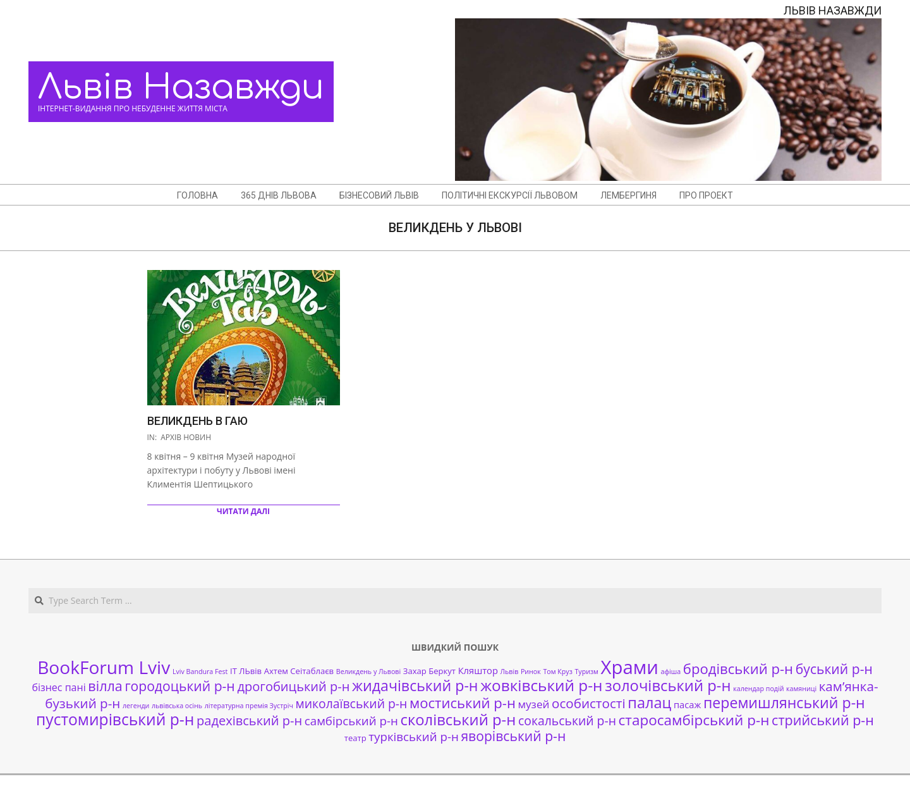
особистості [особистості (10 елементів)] (589, 703)
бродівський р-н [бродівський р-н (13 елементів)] (738, 668)
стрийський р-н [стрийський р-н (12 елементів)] (823, 720)
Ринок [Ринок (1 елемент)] (531, 671)
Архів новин (186, 437)
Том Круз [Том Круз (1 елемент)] (557, 671)
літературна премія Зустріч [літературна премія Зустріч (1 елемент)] (249, 705)
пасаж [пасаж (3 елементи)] (687, 704)
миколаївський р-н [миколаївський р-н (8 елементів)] (352, 703)
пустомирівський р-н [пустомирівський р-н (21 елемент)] (115, 719)
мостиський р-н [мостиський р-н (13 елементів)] (463, 702)
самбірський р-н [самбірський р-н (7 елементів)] (351, 720)
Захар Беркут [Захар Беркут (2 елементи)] (429, 671)
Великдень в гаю (197, 420)
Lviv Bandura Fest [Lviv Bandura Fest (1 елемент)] (200, 671)
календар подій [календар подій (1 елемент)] (758, 688)
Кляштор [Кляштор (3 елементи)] (478, 670)
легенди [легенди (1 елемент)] (136, 705)
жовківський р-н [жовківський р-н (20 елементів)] (541, 685)
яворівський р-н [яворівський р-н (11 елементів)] (513, 736)
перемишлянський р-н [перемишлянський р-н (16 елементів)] (784, 702)
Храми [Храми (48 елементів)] (629, 667)
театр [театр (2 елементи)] (355, 738)
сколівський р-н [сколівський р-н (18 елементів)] (458, 719)
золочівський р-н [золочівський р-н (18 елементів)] (668, 685)
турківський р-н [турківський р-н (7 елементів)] (413, 736)
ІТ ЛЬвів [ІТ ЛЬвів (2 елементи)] (246, 671)
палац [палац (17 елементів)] (649, 702)
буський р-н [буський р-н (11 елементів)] (834, 669)
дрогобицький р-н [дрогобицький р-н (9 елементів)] (293, 686)
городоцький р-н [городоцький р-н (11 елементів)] (179, 686)
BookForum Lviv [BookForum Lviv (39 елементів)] (103, 667)
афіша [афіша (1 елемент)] (671, 671)
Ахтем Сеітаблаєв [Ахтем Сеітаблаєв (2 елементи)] (299, 671)
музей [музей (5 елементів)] (534, 704)
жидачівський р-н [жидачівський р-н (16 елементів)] (415, 685)
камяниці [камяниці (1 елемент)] (801, 688)
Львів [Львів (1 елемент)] (509, 671)
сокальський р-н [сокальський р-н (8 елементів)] (567, 720)
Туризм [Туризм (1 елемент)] (586, 671)
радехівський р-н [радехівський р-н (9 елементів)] (249, 720)
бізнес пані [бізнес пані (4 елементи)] (58, 687)
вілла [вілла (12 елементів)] (105, 686)
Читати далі (243, 511)
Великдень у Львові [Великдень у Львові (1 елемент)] (368, 671)
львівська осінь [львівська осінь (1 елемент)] (177, 705)
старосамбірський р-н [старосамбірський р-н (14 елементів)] (694, 720)
